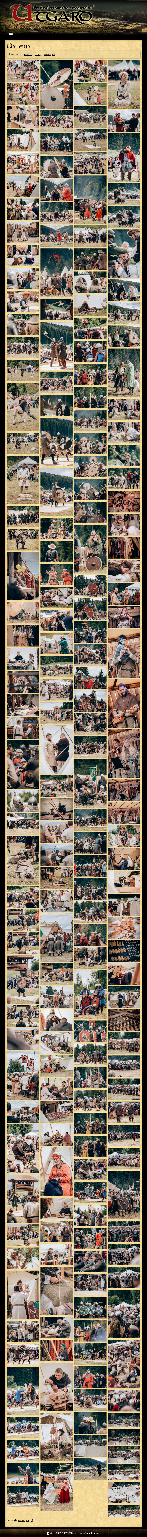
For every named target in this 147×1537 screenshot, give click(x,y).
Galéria (28, 54)
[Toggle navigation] (11, 33)
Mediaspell (49, 54)
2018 (37, 54)
